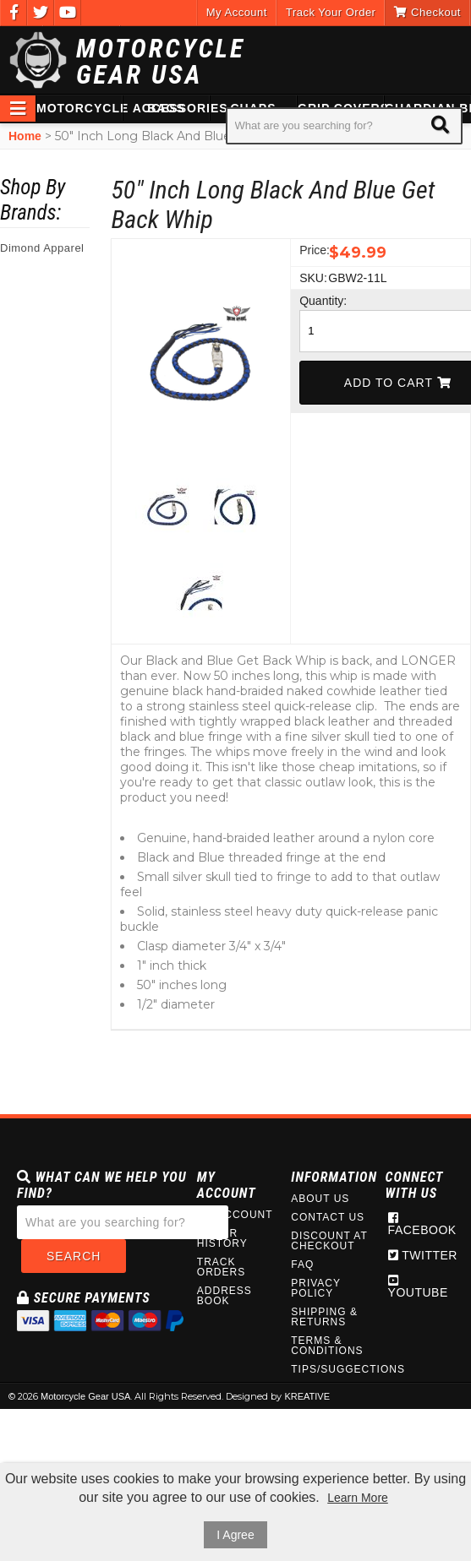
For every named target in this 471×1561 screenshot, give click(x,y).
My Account (236, 12)
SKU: (312, 278)
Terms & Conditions (327, 1346)
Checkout (427, 12)
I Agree (235, 1535)
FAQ (302, 1264)
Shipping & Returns (324, 1317)
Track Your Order (331, 12)
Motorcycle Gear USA (160, 61)
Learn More (357, 1497)
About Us (320, 1199)
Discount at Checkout (329, 1241)
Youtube (418, 1287)
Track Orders (221, 1267)
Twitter (422, 1255)
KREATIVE (307, 1396)
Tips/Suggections (329, 1369)
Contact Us (327, 1217)
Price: (312, 250)
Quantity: (312, 300)
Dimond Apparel (42, 248)
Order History (222, 1238)
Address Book (224, 1296)
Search (74, 1256)
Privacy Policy (316, 1288)
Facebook (422, 1224)
